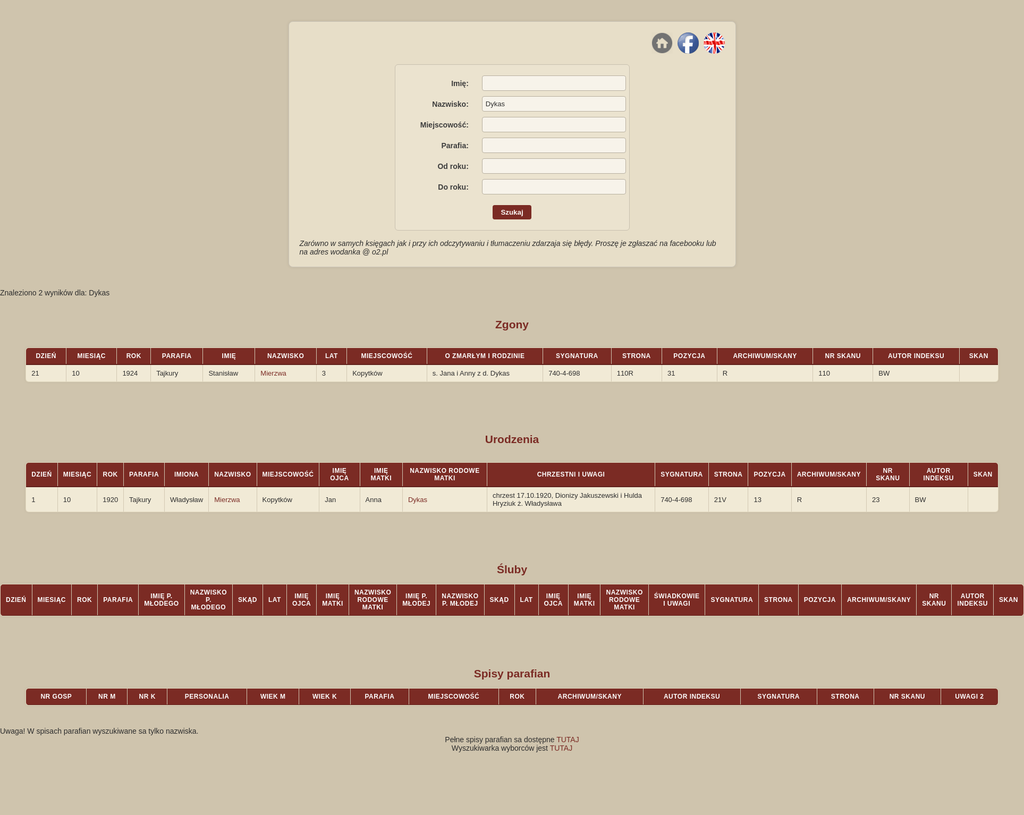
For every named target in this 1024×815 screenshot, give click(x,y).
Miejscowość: (444, 125)
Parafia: (454, 145)
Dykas (417, 500)
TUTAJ (567, 739)
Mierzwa (273, 373)
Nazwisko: (450, 104)
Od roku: (452, 166)
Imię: (460, 83)
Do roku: (453, 187)
